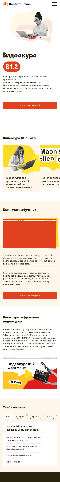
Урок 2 (22, 416)
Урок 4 (48, 416)
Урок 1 (9, 416)
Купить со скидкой (30, 105)
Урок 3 (35, 416)
